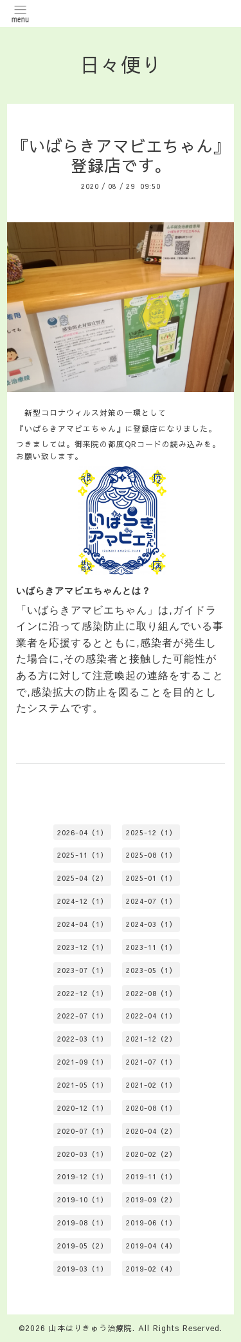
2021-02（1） (151, 1085)
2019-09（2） (151, 1199)
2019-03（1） (82, 1268)
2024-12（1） (82, 901)
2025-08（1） (151, 855)
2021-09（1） (82, 1062)
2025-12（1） (151, 832)
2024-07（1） (151, 901)
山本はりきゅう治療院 (90, 1328)
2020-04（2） (151, 1131)
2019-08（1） (82, 1222)
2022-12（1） (82, 993)
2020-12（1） (82, 1108)
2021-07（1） (151, 1062)
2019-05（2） (82, 1245)
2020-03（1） (82, 1154)
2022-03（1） (82, 1038)
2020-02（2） (151, 1154)
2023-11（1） (151, 947)
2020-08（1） (151, 1108)
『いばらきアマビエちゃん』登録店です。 (120, 156)
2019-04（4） (151, 1245)
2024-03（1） (151, 924)
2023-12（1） (82, 947)
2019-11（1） (151, 1176)
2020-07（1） (82, 1131)
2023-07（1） (82, 970)
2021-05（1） (82, 1085)
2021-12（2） (151, 1038)
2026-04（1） (82, 832)
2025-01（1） (151, 878)
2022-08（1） (151, 993)
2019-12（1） (82, 1176)
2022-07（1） (82, 1015)
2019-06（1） (151, 1222)
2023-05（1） (151, 970)
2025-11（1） (82, 855)
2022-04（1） (151, 1015)
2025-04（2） (82, 878)
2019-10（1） (82, 1199)
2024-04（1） (82, 924)
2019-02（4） (151, 1268)
